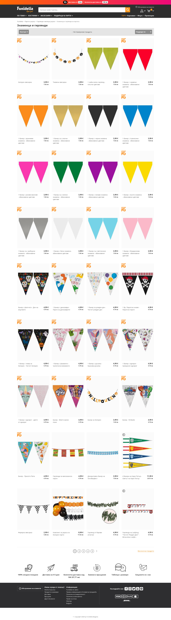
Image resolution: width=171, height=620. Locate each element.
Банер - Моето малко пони (61, 421)
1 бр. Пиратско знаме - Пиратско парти (131, 308)
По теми (21, 15)
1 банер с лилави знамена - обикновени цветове (98, 196)
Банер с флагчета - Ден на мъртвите (28, 308)
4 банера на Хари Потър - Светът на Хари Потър (132, 477)
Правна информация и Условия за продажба (81, 592)
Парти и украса (30, 21)
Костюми (32, 15)
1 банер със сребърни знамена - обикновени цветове (26, 253)
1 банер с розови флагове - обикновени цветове (28, 196)
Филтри (23, 32)
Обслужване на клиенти (30, 588)
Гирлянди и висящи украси (46, 21)
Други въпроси (49, 599)
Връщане (47, 596)
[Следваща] (96, 551)
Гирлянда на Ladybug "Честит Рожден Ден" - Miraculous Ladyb (130, 534)
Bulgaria (69, 603)
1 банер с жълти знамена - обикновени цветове (132, 196)
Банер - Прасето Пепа (26, 476)
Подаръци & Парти (62, 15)
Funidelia (20, 21)
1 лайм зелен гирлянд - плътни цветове (96, 83)
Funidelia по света (72, 590)
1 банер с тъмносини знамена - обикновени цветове (130, 140)
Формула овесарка (25, 532)
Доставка (47, 594)
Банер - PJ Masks (128, 420)
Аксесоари (45, 15)
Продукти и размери (51, 592)
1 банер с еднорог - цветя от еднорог (28, 421)
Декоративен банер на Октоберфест (96, 477)
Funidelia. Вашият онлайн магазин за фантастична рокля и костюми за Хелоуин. (25, 10)
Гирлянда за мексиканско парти (62, 477)
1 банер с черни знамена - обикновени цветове (97, 139)
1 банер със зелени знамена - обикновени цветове (61, 197)
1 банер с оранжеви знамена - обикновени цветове (26, 140)
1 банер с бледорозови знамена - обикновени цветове (131, 253)
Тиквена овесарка (59, 82)
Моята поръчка (49, 590)
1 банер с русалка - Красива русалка (95, 365)
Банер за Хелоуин (94, 420)
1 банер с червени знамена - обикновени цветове (130, 84)
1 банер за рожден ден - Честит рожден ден (97, 308)
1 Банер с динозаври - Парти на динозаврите (61, 308)
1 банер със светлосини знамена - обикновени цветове (97, 253)
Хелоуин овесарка (25, 82)
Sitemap (69, 601)
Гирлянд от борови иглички (95, 533)
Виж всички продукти (146, 551)
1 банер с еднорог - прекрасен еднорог (129, 365)
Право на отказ (71, 599)
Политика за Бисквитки (74, 596)
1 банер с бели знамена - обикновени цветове (62, 252)
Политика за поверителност (75, 594)
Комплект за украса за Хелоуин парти (61, 533)
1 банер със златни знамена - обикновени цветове (61, 140)
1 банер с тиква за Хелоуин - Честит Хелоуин (28, 365)
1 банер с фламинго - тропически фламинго (61, 365)
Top (123, 15)
